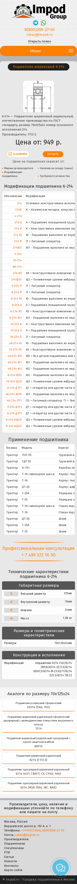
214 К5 (17, 273)
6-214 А (17, 305)
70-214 (17, 260)
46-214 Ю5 (15, 356)
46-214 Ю (15, 343)
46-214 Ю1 (15, 362)
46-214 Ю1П (14, 394)
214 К (18, 228)
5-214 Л (17, 286)
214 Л (18, 241)
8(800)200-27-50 (53, 830)
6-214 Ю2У (15, 375)
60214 (38, 746)
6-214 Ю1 (15, 318)
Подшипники (14, 843)
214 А (18, 222)
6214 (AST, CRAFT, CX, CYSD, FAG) (38, 774)
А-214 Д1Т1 (14, 388)
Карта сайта (13, 870)
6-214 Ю (16, 298)
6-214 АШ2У (14, 426)
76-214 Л (16, 337)
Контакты (11, 866)
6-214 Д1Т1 (14, 413)
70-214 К (16, 324)
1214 (38, 728)
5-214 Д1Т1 (14, 407)
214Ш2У (16, 279)
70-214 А (16, 330)
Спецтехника (14, 848)
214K (18, 209)
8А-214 (17, 267)
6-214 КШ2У (14, 419)
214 (19, 203)
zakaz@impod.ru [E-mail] (39, 35)
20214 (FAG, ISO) (38, 707)
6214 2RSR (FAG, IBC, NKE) (39, 787)
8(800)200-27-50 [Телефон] (39, 29)
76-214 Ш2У (14, 381)
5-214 (18, 254)
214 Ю (18, 235)
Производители (16, 839)
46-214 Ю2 (15, 368)
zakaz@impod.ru (27, 835)
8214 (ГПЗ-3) (38, 760)
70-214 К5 (15, 349)
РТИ (7, 852)
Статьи (9, 857)
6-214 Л (16, 292)
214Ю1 (17, 247)
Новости (10, 861)
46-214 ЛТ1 (14, 400)
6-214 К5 (16, 311)
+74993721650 (30, 830)
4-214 (18, 216)
